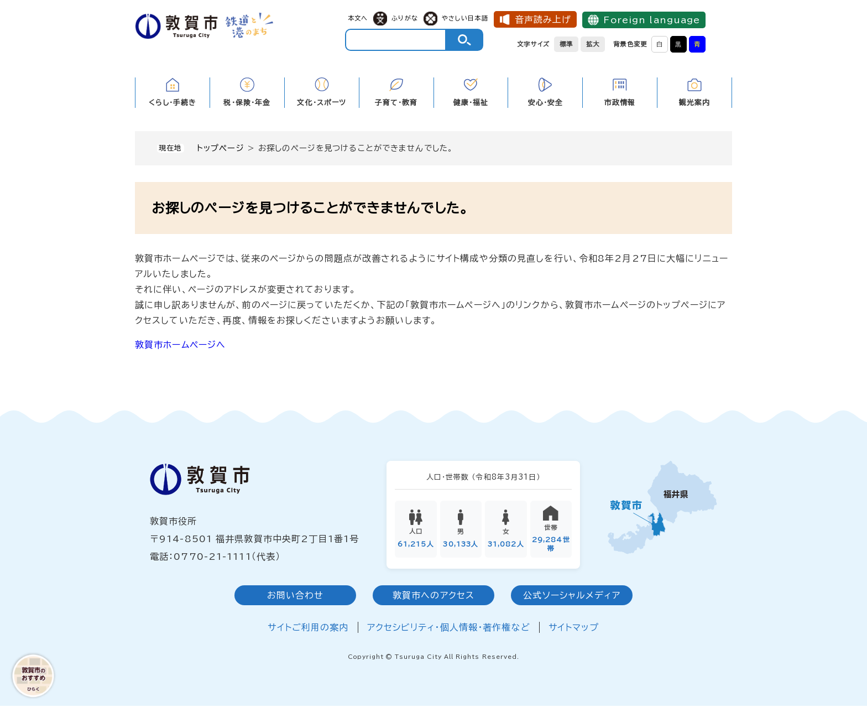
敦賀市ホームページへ (180, 344)
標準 (566, 44)
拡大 (592, 44)
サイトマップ (574, 629)
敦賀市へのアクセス (433, 596)
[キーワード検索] (395, 40)
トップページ (220, 148)
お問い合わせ (295, 596)
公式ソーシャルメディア (571, 596)
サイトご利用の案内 (308, 629)
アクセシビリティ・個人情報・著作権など (448, 629)
